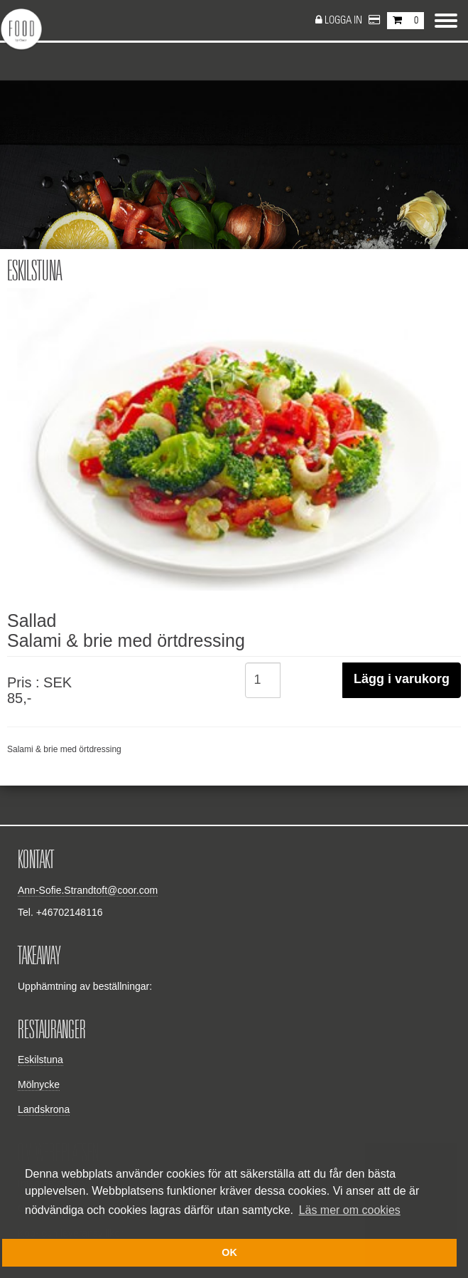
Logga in (344, 20)
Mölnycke (39, 1084)
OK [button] (229, 1252)
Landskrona (44, 1109)
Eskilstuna (40, 1059)
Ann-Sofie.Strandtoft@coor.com (88, 890)
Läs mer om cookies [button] (350, 1210)
